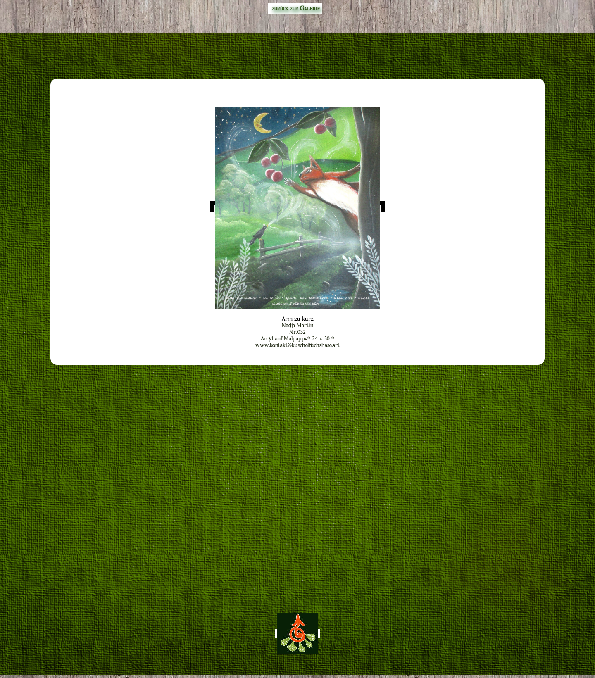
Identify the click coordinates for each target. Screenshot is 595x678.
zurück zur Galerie (295, 8)
